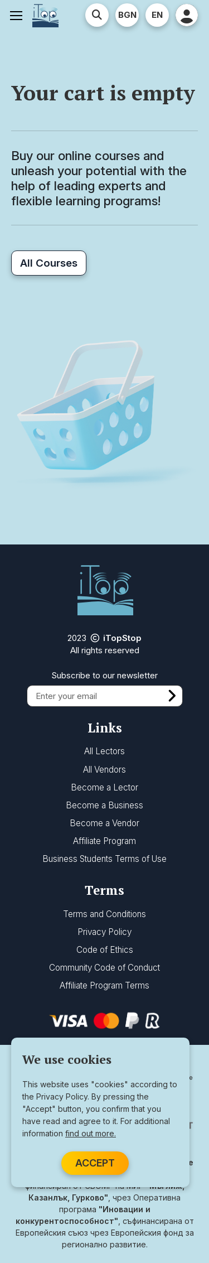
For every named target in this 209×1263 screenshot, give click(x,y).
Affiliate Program (104, 841)
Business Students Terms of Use (104, 859)
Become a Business (104, 805)
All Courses (48, 263)
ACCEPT (95, 1163)
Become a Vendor (104, 823)
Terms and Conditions (104, 914)
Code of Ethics (104, 949)
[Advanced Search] (97, 15)
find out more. (90, 1133)
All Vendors (104, 769)
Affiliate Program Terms (104, 985)
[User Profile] (187, 15)
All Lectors (104, 751)
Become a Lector (104, 787)
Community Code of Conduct (104, 967)
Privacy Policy (104, 932)
